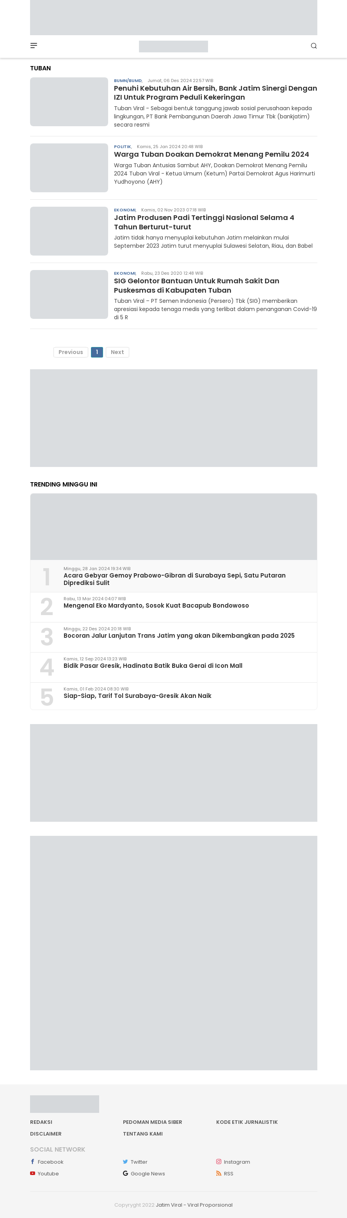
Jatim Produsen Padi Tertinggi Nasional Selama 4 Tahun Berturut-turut (204, 222)
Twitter (135, 1162)
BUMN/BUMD (128, 80)
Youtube (44, 1173)
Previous (71, 352)
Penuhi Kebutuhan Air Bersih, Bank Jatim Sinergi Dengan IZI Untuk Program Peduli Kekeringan (215, 92)
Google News (144, 1173)
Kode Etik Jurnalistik (247, 1122)
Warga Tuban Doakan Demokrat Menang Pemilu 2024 (211, 154)
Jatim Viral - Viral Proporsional (194, 1205)
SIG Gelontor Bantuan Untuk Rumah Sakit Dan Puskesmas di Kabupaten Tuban (196, 285)
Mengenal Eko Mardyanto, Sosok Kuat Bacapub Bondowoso (156, 605)
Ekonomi (124, 210)
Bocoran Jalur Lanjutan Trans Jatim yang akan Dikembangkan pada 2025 (179, 635)
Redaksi (41, 1122)
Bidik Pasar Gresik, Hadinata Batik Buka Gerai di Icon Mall (153, 666)
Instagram (233, 1162)
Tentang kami (143, 1134)
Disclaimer (46, 1134)
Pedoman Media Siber (152, 1122)
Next (117, 352)
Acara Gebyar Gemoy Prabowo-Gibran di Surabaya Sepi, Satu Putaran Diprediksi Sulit (175, 579)
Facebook (47, 1162)
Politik (122, 146)
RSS (224, 1173)
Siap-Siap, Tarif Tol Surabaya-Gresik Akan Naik (138, 696)
